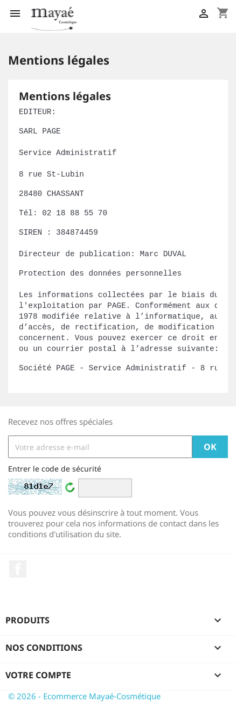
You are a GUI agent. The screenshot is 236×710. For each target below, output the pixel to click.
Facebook (17, 569)
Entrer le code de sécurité (54, 468)
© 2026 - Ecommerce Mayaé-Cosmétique (84, 696)
